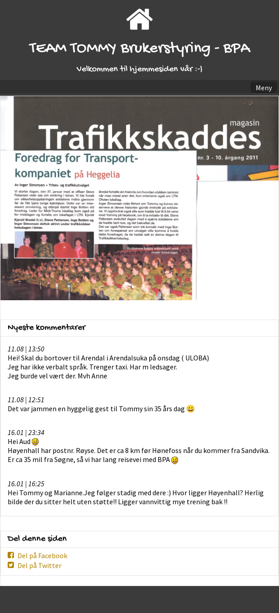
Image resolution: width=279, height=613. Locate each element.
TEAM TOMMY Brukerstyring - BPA (140, 48)
